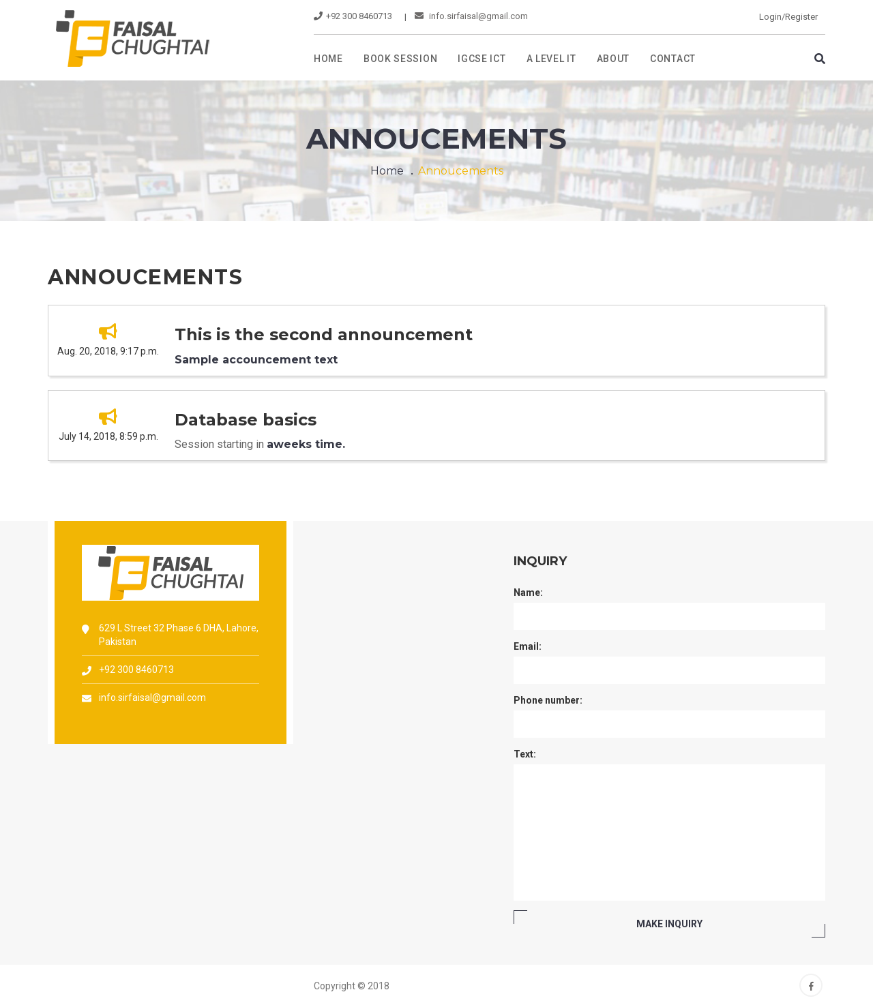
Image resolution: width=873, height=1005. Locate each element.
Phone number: (548, 700)
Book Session (400, 58)
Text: (525, 754)
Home (328, 58)
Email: (528, 646)
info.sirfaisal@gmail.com (471, 16)
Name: (528, 592)
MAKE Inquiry (669, 923)
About (613, 58)
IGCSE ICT (481, 58)
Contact (673, 58)
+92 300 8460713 (136, 669)
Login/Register (788, 17)
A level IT (551, 58)
